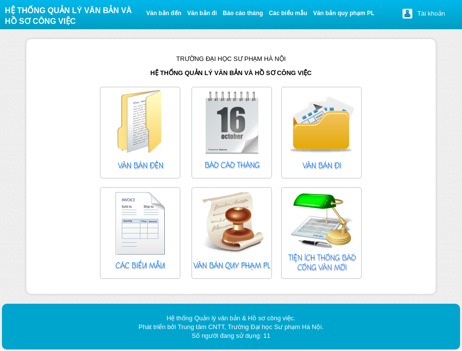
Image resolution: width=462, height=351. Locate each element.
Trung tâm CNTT (201, 327)
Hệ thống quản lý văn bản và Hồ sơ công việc (68, 15)
